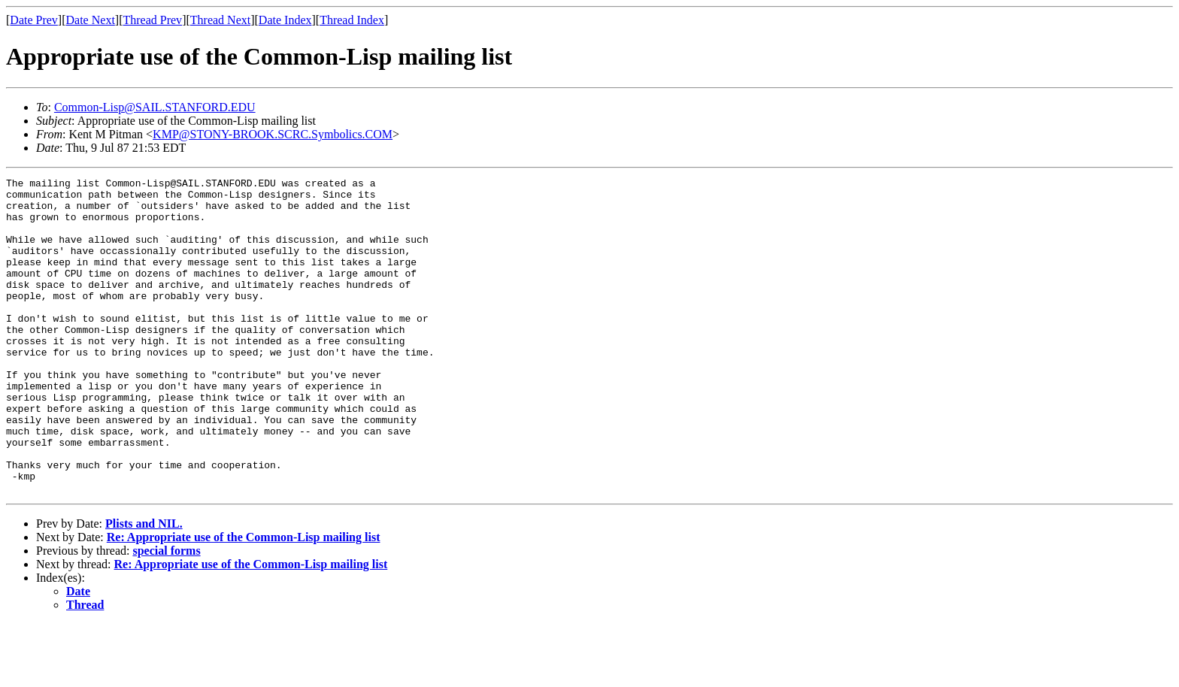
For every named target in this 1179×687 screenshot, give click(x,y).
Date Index (285, 20)
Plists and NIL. (144, 586)
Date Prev (34, 20)
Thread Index (352, 20)
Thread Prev (152, 20)
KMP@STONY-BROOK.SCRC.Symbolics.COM (272, 134)
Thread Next (220, 20)
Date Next (90, 20)
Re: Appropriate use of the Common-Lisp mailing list (243, 600)
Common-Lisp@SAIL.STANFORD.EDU (155, 107)
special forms (166, 613)
